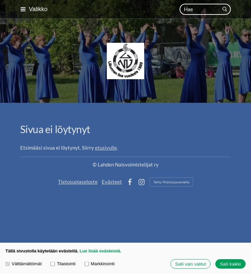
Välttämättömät (23, 263)
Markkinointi (100, 263)
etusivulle (106, 148)
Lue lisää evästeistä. (100, 250)
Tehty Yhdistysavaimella (171, 182)
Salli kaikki (230, 264)
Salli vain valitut (190, 264)
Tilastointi (63, 263)
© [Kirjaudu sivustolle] (95, 164)
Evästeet (112, 182)
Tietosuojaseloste (78, 182)
